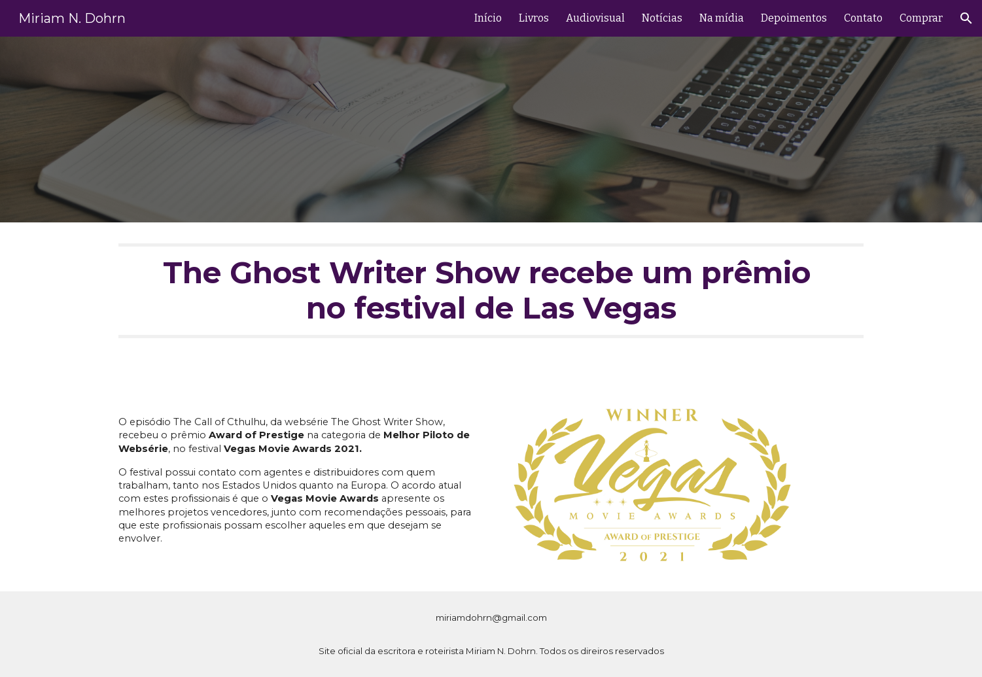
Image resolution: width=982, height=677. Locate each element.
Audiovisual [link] (595, 18)
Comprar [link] (921, 18)
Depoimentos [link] (794, 18)
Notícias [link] (662, 18)
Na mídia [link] (721, 18)
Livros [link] (534, 18)
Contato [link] (863, 18)
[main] (490, 303)
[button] (966, 18)
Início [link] (488, 18)
